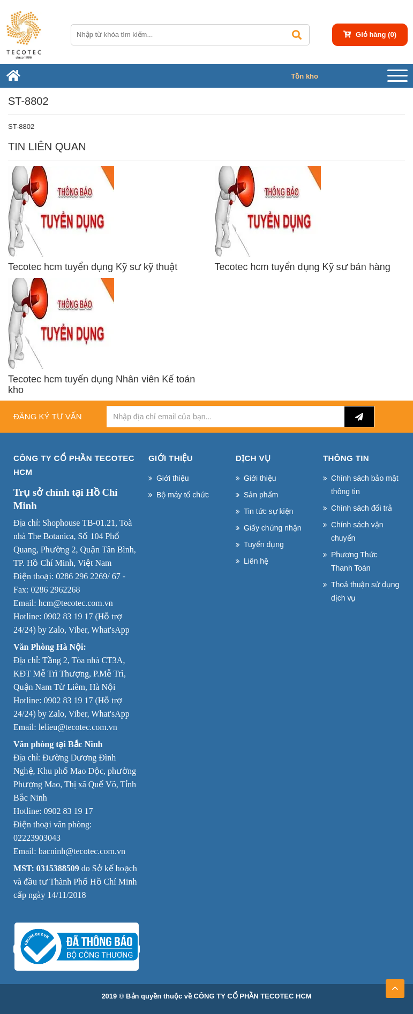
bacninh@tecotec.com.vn (82, 851)
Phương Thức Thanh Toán (354, 561)
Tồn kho (304, 76)
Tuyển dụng (264, 544)
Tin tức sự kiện (268, 511)
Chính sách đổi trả (361, 508)
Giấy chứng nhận (273, 528)
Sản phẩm (261, 494)
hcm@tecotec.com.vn (76, 603)
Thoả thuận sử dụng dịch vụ (365, 591)
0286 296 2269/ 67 (88, 576)
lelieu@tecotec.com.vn (78, 727)
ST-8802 (21, 126)
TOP (395, 985)
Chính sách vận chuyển (357, 531)
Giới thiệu (172, 478)
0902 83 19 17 (68, 616)
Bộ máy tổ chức (182, 494)
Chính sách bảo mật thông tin (365, 485)
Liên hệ (256, 561)
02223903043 (37, 837)
